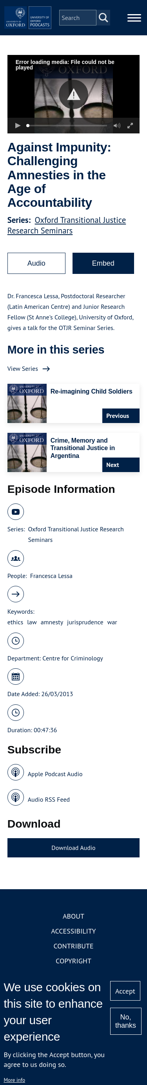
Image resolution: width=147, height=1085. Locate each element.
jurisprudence (85, 622)
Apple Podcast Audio (55, 774)
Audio (36, 263)
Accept (125, 991)
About (73, 916)
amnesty (52, 622)
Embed (103, 263)
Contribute (73, 945)
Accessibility (73, 930)
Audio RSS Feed (49, 799)
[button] (73, 94)
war (112, 622)
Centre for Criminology (72, 658)
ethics (15, 622)
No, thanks (125, 1021)
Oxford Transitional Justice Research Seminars (66, 225)
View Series (22, 368)
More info (14, 1079)
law (31, 622)
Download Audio (73, 848)
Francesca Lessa (51, 576)
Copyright (73, 960)
